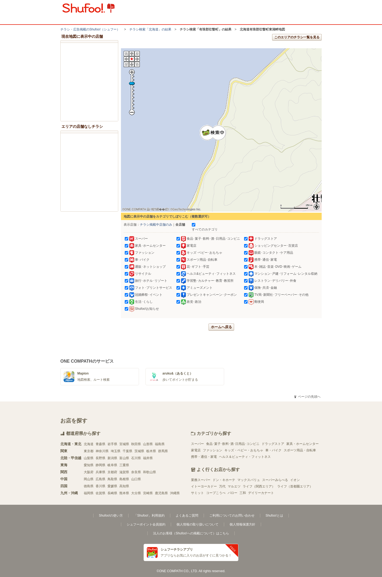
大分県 (136, 493)
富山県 (124, 458)
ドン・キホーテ (224, 480)
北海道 (88, 444)
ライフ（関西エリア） (259, 486)
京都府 (112, 472)
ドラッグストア (273, 444)
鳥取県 (112, 479)
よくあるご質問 (187, 515)
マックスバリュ (248, 480)
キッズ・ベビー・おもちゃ (243, 450)
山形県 (148, 444)
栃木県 (151, 451)
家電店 (196, 450)
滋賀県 (124, 472)
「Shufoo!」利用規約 (149, 515)
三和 (242, 493)
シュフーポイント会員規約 (146, 524)
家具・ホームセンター (302, 444)
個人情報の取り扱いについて (197, 524)
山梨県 (88, 458)
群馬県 (163, 451)
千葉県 (127, 451)
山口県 (136, 479)
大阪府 (88, 472)
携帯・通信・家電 (204, 457)
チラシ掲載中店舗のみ (156, 224)
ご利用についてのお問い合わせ (232, 515)
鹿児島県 (161, 493)
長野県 (100, 458)
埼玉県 (115, 451)
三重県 (124, 465)
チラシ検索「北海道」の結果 (150, 29)
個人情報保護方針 (242, 524)
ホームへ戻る (221, 327)
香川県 (100, 486)
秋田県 (136, 444)
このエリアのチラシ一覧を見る (297, 37)
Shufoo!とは (274, 515)
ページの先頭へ (307, 397)
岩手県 (112, 444)
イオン (295, 480)
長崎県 (112, 493)
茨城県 (139, 451)
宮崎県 (148, 493)
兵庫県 (100, 472)
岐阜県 (112, 465)
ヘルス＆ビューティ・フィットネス (245, 457)
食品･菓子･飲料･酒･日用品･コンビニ (232, 444)
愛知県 (88, 465)
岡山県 (88, 479)
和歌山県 (149, 472)
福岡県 (88, 493)
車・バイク (273, 450)
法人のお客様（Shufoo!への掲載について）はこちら (191, 533)
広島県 (100, 479)
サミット (197, 493)
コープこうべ (215, 493)
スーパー (197, 444)
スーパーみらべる (275, 480)
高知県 (124, 486)
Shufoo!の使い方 (111, 515)
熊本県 (124, 493)
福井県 (148, 458)
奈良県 (136, 472)
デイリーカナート (261, 493)
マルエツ (234, 486)
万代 (222, 486)
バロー (232, 493)
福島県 (160, 444)
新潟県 (112, 458)
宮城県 (124, 444)
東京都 (88, 451)
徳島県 (88, 486)
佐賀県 (100, 493)
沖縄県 (175, 493)
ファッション (212, 450)
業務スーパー (200, 480)
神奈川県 (102, 451)
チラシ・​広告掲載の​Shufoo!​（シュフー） (90, 29)
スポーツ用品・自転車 (300, 450)
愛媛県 (112, 486)
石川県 (136, 458)
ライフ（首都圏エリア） (295, 486)
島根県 (124, 479)
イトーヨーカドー (204, 486)
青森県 (100, 444)
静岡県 (100, 465)
